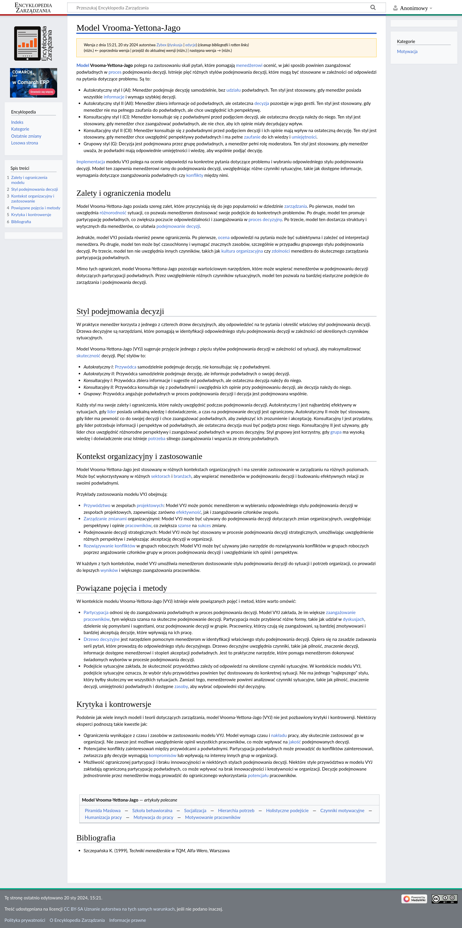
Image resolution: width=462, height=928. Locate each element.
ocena (224, 237)
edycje (190, 44)
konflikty (194, 175)
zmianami (117, 518)
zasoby (181, 686)
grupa (335, 432)
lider (111, 411)
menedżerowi (249, 65)
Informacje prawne (127, 920)
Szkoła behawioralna (152, 810)
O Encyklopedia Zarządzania (77, 920)
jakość (295, 741)
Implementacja (90, 161)
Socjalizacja (195, 810)
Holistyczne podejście (287, 810)
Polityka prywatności (24, 920)
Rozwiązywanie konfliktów (110, 545)
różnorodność (113, 212)
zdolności (281, 251)
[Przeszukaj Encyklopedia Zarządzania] (226, 7)
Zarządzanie (95, 518)
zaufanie (252, 136)
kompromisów (162, 755)
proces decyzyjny (265, 219)
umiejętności (304, 136)
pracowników (138, 525)
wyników (109, 570)
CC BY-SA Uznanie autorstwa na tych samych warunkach (119, 908)
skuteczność (88, 355)
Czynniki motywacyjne (342, 810)
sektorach (160, 476)
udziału (234, 90)
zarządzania (295, 206)
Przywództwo (97, 505)
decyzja (261, 103)
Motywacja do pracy (153, 817)
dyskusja (176, 44)
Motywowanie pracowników (212, 817)
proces (114, 72)
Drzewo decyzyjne (102, 639)
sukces (204, 525)
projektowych (150, 505)
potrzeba (157, 438)
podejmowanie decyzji (178, 226)
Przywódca (125, 366)
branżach (182, 476)
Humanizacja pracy (103, 817)
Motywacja (407, 51)
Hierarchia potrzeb (236, 810)
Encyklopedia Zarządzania (33, 7)
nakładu (279, 735)
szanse (184, 525)
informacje (114, 96)
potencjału (258, 775)
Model (82, 65)
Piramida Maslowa (103, 810)
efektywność (188, 512)
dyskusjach (353, 619)
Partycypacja (96, 612)
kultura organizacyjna (242, 251)
